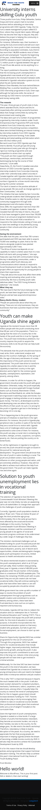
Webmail (31, 805)
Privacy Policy (22, 805)
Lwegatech (33, 801)
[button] (33, 3)
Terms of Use (11, 805)
